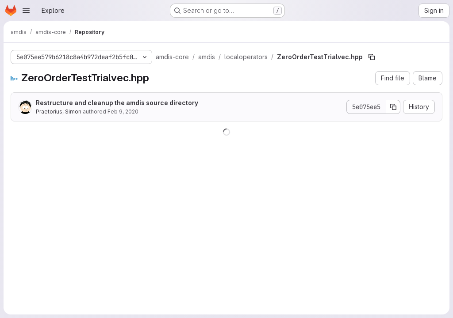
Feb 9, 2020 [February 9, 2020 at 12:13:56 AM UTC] (122, 111)
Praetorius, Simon (58, 111)
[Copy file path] (372, 57)
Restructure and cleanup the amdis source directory (117, 102)
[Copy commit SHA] (393, 107)
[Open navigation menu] (26, 11)
